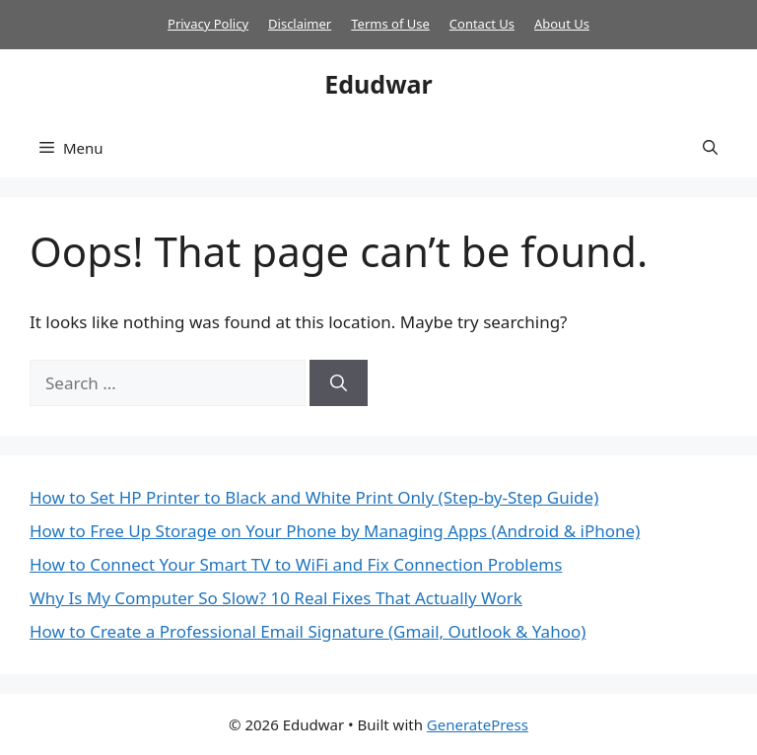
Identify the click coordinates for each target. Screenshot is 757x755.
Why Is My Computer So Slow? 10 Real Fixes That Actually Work (276, 597)
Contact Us (482, 24)
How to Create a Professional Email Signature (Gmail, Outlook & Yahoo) (307, 631)
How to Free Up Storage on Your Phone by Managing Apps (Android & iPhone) (335, 530)
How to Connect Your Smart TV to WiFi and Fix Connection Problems (296, 564)
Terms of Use (390, 24)
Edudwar (378, 84)
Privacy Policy (208, 24)
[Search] (339, 383)
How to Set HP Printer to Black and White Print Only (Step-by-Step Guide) (314, 497)
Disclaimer (299, 24)
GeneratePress (477, 724)
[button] (710, 147)
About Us (561, 24)
